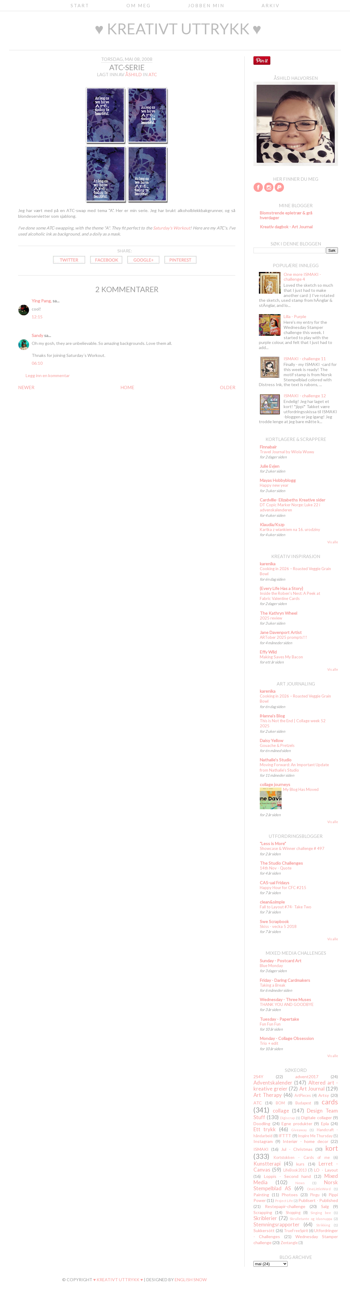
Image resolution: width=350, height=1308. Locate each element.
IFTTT (284, 1135)
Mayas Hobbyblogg (278, 480)
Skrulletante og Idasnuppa (311, 1219)
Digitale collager (316, 1117)
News (300, 1183)
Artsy (323, 1095)
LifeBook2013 (295, 1170)
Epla (325, 1123)
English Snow (191, 1279)
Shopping (293, 1212)
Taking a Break (272, 985)
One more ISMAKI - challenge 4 (302, 277)
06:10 (37, 363)
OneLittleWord (319, 1189)
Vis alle (332, 542)
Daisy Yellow (271, 740)
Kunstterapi (267, 1163)
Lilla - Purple (295, 316)
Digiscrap (287, 1118)
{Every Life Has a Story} (281, 588)
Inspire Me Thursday (315, 1136)
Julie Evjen (269, 466)
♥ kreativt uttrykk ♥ (178, 29)
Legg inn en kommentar (48, 375)
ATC (152, 74)
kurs (300, 1163)
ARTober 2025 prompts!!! (283, 637)
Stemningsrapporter (276, 1224)
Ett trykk (264, 1129)
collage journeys (275, 784)
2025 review (271, 618)
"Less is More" (273, 843)
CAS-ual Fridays (274, 882)
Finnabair (268, 446)
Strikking (323, 1225)
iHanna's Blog (272, 715)
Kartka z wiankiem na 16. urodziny (290, 529)
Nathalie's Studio (275, 759)
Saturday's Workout (171, 227)
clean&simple (272, 901)
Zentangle (289, 1243)
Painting (261, 1194)
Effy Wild (268, 651)
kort (331, 1148)
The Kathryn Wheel (278, 613)
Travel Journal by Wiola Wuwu (287, 451)
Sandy (37, 335)
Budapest (303, 1103)
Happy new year (274, 485)
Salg (325, 1206)
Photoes (290, 1194)
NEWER (26, 387)
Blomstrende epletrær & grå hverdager (286, 215)
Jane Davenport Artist (281, 632)
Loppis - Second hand (287, 1176)
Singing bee (320, 1213)
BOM (280, 1103)
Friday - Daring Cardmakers (285, 980)
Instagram (263, 1141)
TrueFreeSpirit (296, 1230)
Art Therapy (267, 1095)
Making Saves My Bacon (281, 656)
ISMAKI (261, 1149)
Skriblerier (265, 1218)
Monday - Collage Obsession (287, 1038)
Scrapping (262, 1212)
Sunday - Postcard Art (280, 960)
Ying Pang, (42, 300)
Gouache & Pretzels (277, 745)
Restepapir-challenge (285, 1206)
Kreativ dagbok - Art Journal (286, 226)
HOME (127, 387)
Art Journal (312, 1088)
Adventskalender (272, 1082)
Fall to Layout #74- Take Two (285, 906)
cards (330, 1102)
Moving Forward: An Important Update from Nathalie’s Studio (294, 767)
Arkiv (271, 6)
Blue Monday (271, 965)
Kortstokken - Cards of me (302, 1157)
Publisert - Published (318, 1200)
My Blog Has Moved (301, 789)
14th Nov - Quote (275, 868)
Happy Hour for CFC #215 (283, 887)
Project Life (284, 1201)
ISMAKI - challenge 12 (305, 395)
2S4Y (258, 1076)
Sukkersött (264, 1230)
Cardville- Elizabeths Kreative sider (292, 499)
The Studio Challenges (281, 863)
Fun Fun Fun (270, 1024)
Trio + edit (269, 1043)
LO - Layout (326, 1169)
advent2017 (306, 1076)
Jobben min (206, 6)
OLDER (227, 387)
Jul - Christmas (297, 1149)
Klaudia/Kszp (272, 524)
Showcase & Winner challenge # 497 (292, 848)
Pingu (315, 1195)
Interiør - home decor (305, 1141)
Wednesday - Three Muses (285, 999)
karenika (267, 563)
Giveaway (299, 1130)
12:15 (37, 316)
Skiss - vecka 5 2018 (278, 926)
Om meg (138, 6)
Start (80, 6)
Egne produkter (297, 1123)
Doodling (261, 1123)
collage (281, 1110)
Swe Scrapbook (274, 921)
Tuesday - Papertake (279, 1019)
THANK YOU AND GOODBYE (286, 1004)
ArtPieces (302, 1095)
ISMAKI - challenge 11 (305, 358)
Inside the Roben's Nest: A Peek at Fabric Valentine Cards (290, 596)
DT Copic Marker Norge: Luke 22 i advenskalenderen (290, 507)
